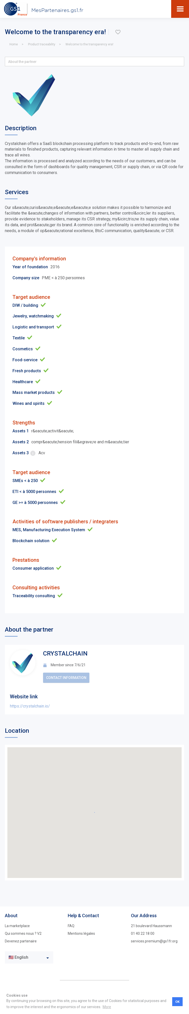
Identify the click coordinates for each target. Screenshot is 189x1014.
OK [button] (177, 1002)
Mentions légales (81, 933)
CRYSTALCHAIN (65, 653)
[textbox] (25, 957)
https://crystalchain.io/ (30, 706)
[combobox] (29, 957)
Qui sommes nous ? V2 (23, 933)
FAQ (71, 926)
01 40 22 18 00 (142, 933)
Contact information (66, 678)
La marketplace (17, 926)
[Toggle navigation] (180, 8)
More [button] (107, 1007)
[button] (94, 61)
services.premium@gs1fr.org (154, 941)
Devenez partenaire (21, 941)
